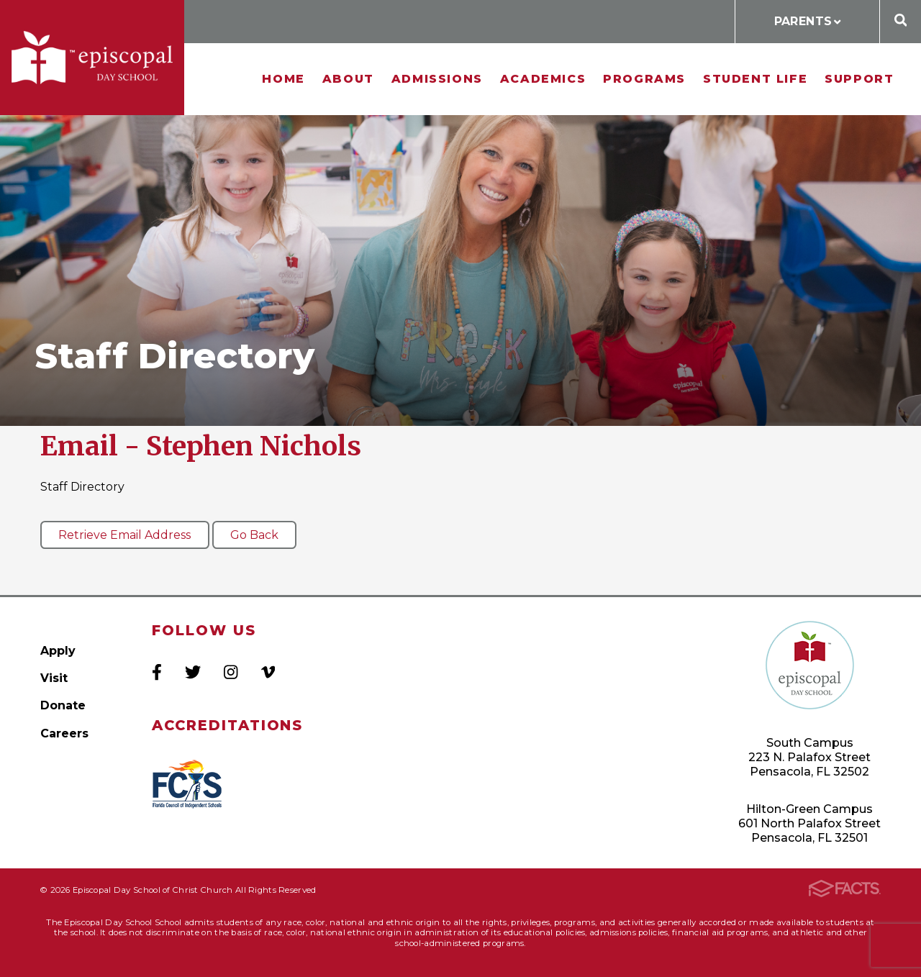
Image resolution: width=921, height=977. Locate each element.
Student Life (755, 79)
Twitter (193, 672)
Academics (543, 79)
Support (859, 79)
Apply (58, 651)
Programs (644, 79)
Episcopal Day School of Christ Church (92, 57)
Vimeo (268, 672)
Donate (63, 705)
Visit (54, 678)
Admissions (437, 79)
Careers (64, 733)
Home (283, 79)
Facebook (157, 672)
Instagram (230, 672)
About (348, 79)
